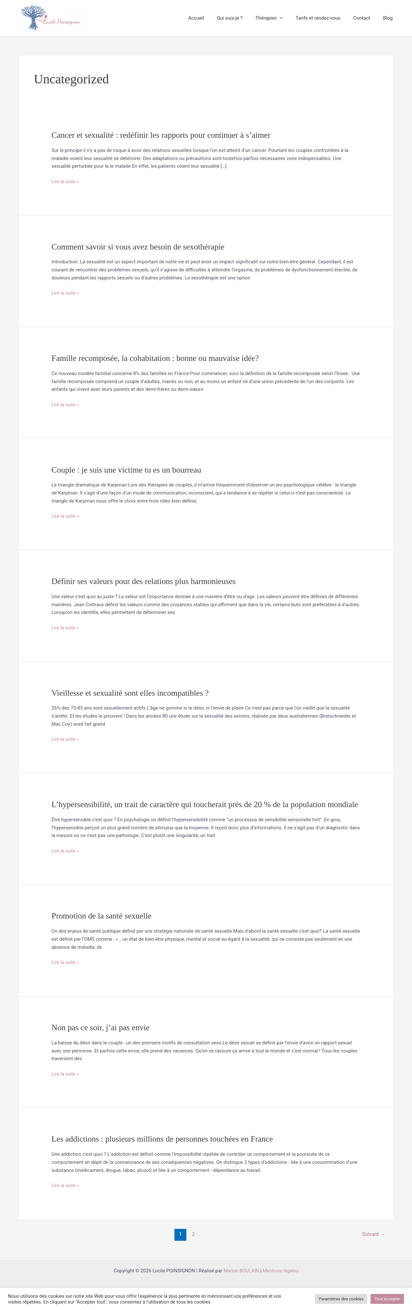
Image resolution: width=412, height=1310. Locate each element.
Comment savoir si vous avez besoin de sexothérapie (140, 246)
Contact (366, 18)
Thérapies (280, 18)
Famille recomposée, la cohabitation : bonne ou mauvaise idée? (158, 358)
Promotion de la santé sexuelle (103, 926)
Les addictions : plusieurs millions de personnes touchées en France (165, 1149)
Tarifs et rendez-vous (326, 18)
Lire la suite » (66, 182)
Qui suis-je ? (244, 18)
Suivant (373, 1245)
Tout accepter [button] (387, 1298)
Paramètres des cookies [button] (341, 1298)
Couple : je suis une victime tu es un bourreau (128, 470)
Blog (389, 18)
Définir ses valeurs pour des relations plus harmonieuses (146, 581)
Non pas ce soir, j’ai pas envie (102, 1038)
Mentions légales (281, 1282)
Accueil (214, 18)
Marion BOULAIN (241, 1282)
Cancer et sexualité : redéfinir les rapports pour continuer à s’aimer (164, 135)
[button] (291, 18)
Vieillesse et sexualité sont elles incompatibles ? (132, 693)
